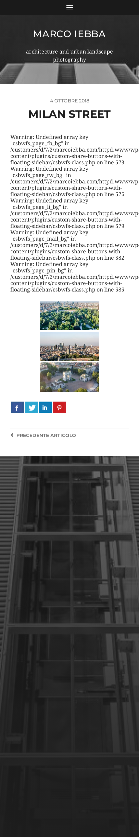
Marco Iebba (69, 33)
